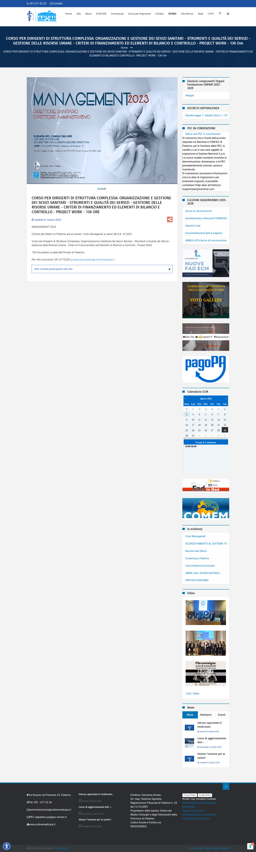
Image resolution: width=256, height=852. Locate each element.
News (88, 13)
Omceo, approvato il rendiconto (209, 724)
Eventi (221, 714)
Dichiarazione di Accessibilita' (199, 814)
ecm (199, 848)
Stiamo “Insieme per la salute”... (95, 819)
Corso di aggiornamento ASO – (211, 740)
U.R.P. (211, 13)
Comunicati (117, 13)
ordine (215, 848)
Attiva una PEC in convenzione (202, 133)
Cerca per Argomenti (139, 13)
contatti (224, 848)
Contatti (56, 3)
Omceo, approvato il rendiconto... (96, 794)
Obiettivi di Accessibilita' (196, 818)
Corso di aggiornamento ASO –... (95, 807)
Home (68, 13)
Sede (200, 13)
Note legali (188, 806)
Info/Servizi (187, 13)
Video (207, 848)
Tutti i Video (192, 693)
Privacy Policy (190, 795)
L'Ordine (159, 13)
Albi (78, 13)
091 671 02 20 (36, 3)
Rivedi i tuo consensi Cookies (199, 798)
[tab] (102, 269)
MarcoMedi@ (60, 848)
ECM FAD (101, 13)
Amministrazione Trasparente (199, 802)
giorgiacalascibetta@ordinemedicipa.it (93, 259)
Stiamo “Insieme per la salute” (211, 755)
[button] (6, 846)
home (192, 848)
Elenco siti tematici (193, 810)
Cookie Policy (205, 795)
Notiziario (206, 714)
